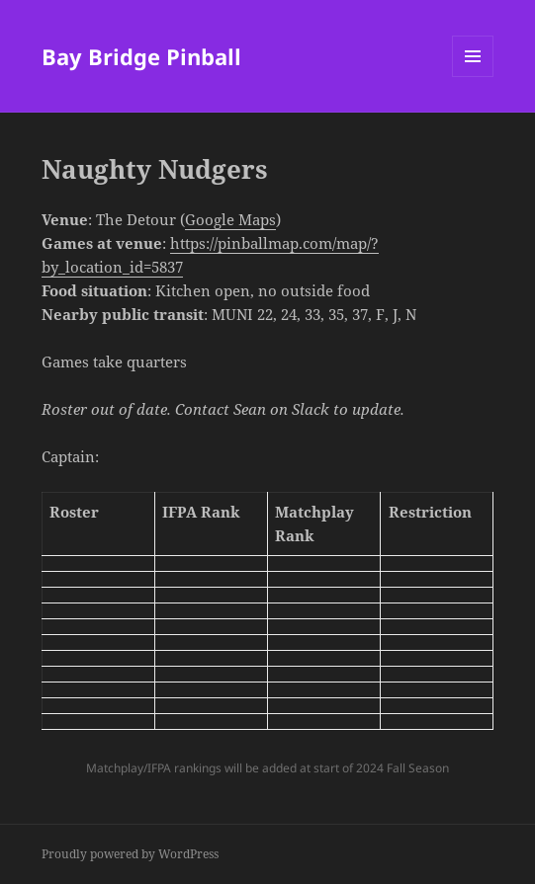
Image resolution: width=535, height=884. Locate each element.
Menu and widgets (473, 76)
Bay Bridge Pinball (141, 56)
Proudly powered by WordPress (130, 853)
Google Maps (230, 219)
